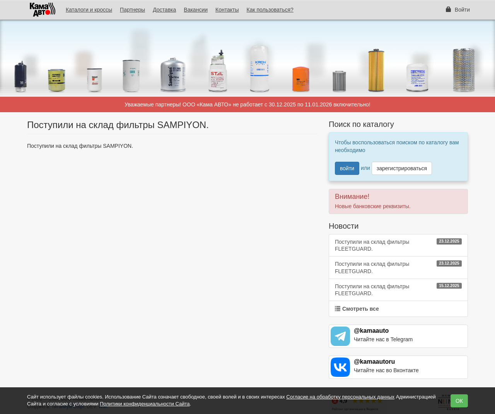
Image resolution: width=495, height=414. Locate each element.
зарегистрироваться (402, 168)
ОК (459, 401)
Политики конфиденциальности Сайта (144, 404)
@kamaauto (371, 330)
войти (347, 168)
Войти (458, 10)
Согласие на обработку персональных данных (340, 397)
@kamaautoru (374, 361)
